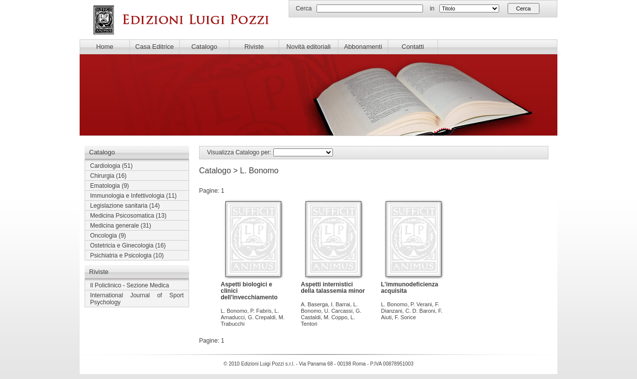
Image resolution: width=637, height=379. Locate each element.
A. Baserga (314, 304)
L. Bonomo (234, 311)
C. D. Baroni (420, 311)
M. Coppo (335, 317)
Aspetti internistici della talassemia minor (333, 287)
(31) (120, 225)
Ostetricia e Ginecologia (121, 245)
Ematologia (105, 185)
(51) (111, 165)
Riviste (254, 46)
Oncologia (103, 235)
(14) (125, 205)
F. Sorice (405, 317)
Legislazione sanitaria (118, 205)
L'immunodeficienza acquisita (409, 287)
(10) (127, 255)
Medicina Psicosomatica (122, 215)
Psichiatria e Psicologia (120, 255)
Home (104, 46)
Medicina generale (114, 225)
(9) (109, 185)
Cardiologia (105, 165)
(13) (128, 215)
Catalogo (204, 46)
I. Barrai (340, 304)
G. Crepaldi (262, 317)
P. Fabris (261, 311)
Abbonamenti (363, 46)
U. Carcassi (338, 311)
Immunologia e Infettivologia (127, 195)
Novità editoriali (309, 46)
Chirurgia (102, 175)
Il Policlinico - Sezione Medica (129, 285)
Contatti (413, 46)
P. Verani (421, 304)
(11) (133, 195)
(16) (108, 175)
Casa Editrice (154, 46)
